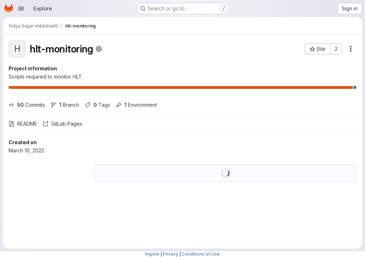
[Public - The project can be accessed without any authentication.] (99, 49)
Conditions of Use (201, 254)
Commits (27, 105)
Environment (136, 105)
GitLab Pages (62, 124)
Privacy (170, 254)
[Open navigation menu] (21, 8)
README (23, 124)
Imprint (152, 254)
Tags (97, 105)
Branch (65, 105)
